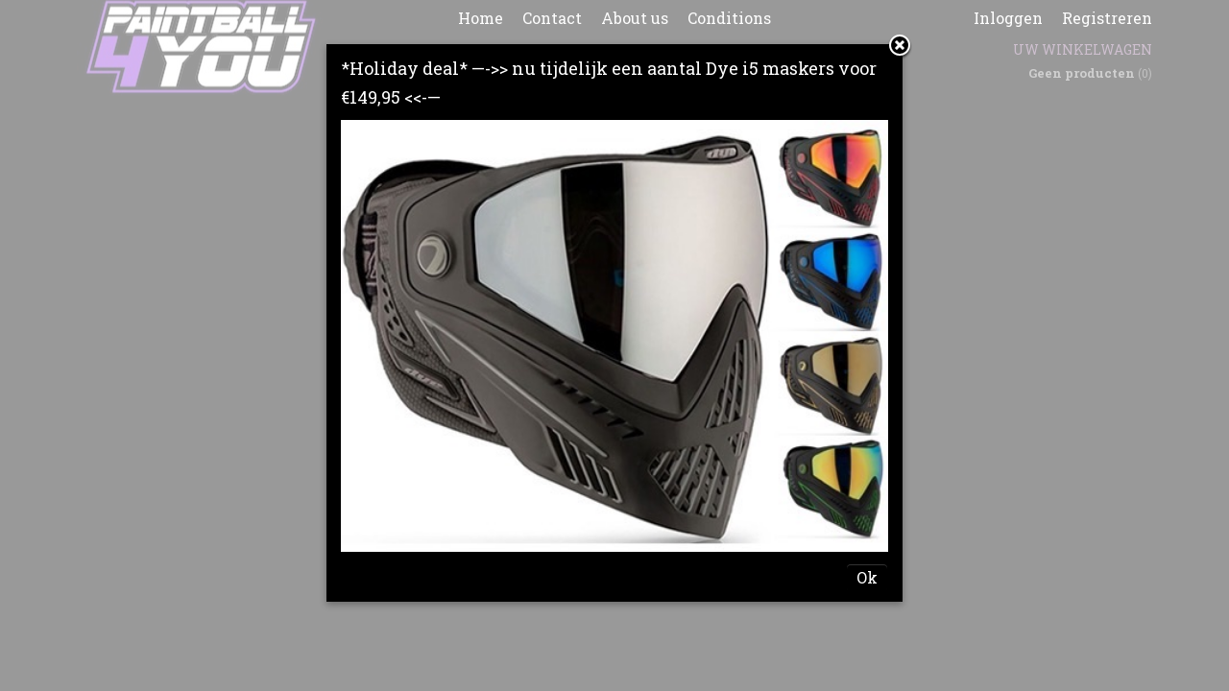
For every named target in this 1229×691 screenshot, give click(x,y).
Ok (867, 577)
